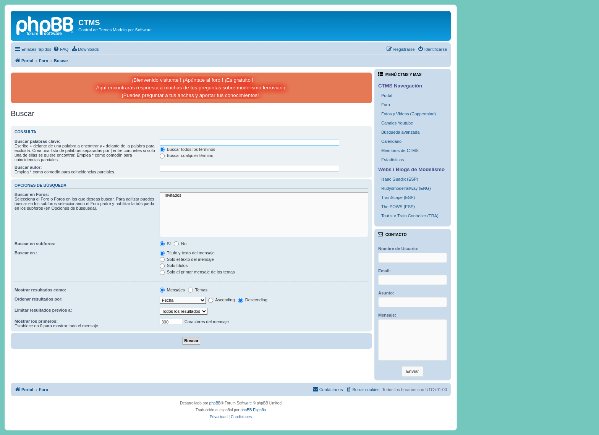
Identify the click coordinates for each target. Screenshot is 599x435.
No (180, 243)
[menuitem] (60, 49)
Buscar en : (26, 253)
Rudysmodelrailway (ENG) (406, 188)
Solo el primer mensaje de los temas (197, 272)
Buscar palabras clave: (37, 141)
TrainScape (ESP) (398, 197)
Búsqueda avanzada (400, 132)
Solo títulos (174, 265)
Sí (165, 243)
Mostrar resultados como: (40, 290)
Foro (385, 104)
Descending (252, 300)
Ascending (221, 300)
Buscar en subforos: (35, 243)
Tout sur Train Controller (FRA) (410, 215)
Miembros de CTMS (400, 150)
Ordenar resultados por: (39, 299)
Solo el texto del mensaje (187, 259)
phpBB (215, 403)
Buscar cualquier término (187, 155)
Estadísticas (392, 159)
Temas (197, 290)
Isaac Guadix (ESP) (399, 179)
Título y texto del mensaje (187, 253)
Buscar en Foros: (32, 194)
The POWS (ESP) (398, 206)
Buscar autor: (28, 167)
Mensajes (172, 290)
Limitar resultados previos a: (43, 310)
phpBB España (253, 410)
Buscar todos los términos (187, 149)
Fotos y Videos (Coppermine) (408, 114)
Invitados (263, 195)
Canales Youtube (397, 123)
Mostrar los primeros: (36, 321)
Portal (386, 95)
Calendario (391, 141)
